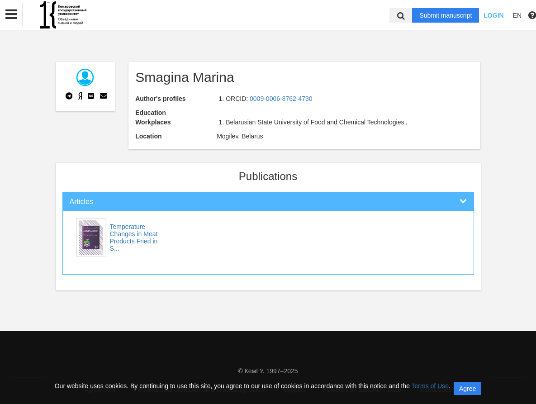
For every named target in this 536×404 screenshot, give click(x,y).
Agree (467, 388)
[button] (11, 14)
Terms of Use (430, 386)
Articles (81, 201)
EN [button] (517, 15)
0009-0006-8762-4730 (281, 98)
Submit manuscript (445, 15)
